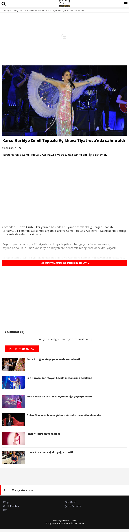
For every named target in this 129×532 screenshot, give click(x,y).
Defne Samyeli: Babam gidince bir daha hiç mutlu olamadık (51, 419)
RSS (5, 509)
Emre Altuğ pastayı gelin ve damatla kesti (41, 364)
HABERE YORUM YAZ (22, 349)
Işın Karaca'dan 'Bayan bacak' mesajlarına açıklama (47, 382)
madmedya (79, 523)
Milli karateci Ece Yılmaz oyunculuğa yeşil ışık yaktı (47, 401)
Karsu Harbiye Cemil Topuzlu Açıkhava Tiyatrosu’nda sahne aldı (54, 10)
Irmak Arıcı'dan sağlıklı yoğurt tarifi (37, 457)
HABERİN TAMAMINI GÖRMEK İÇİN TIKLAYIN (64, 262)
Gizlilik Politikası (11, 505)
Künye (6, 501)
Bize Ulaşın (70, 501)
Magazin (18, 10)
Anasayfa (6, 10)
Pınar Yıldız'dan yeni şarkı (31, 438)
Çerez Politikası (73, 505)
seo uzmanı (57, 523)
